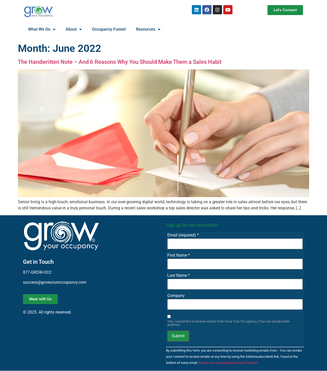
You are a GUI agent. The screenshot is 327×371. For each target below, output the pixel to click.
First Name (178, 255)
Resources (148, 29)
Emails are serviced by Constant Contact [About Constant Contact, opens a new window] (228, 363)
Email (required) (183, 235)
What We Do (41, 29)
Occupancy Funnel (109, 29)
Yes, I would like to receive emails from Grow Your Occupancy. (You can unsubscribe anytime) (228, 323)
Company (176, 296)
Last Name (178, 275)
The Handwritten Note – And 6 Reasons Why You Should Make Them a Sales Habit (119, 62)
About (74, 29)
